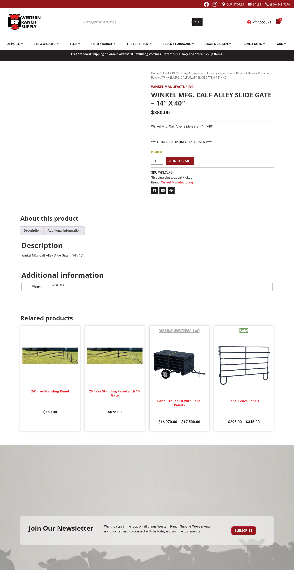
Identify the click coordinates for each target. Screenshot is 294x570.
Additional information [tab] (64, 230)
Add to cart (180, 161)
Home (155, 73)
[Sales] (250, 4)
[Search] (197, 22)
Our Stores (235, 4)
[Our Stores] (223, 4)
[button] (154, 190)
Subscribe (244, 530)
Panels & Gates (245, 73)
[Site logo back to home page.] (24, 22)
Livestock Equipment (220, 73)
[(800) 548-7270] (267, 4)
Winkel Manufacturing (172, 86)
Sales (257, 4)
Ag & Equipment (194, 73)
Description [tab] (32, 230)
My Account (262, 22)
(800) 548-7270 (280, 4)
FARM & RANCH (171, 73)
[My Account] (249, 22)
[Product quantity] (157, 161)
